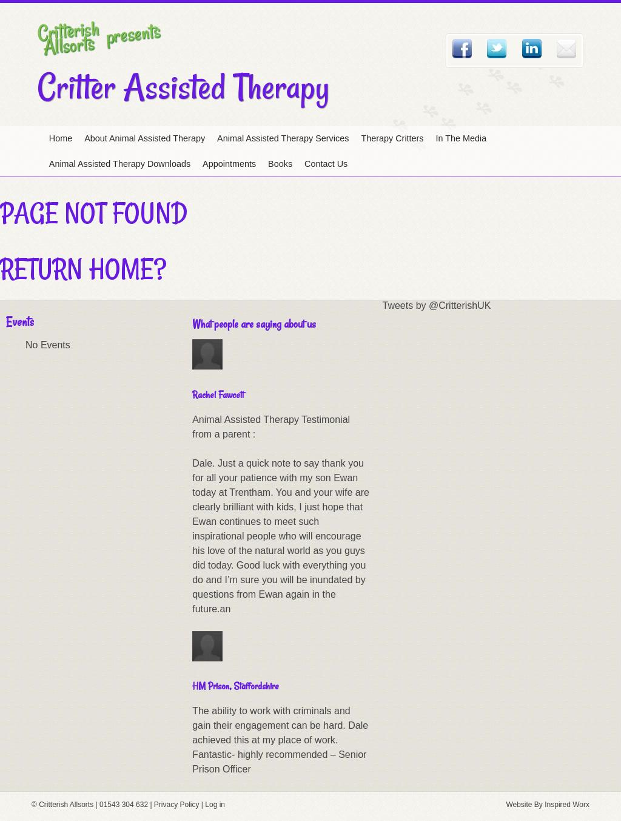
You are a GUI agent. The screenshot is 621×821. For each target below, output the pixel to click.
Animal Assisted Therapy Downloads (119, 164)
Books (280, 164)
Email (566, 48)
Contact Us (325, 164)
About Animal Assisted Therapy (144, 138)
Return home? (83, 268)
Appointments (229, 164)
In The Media (461, 138)
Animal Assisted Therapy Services (283, 138)
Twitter (496, 48)
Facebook (462, 48)
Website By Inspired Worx (547, 804)
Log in (215, 804)
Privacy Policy (177, 804)
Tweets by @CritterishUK (437, 305)
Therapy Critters (392, 138)
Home (60, 138)
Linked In (532, 48)
